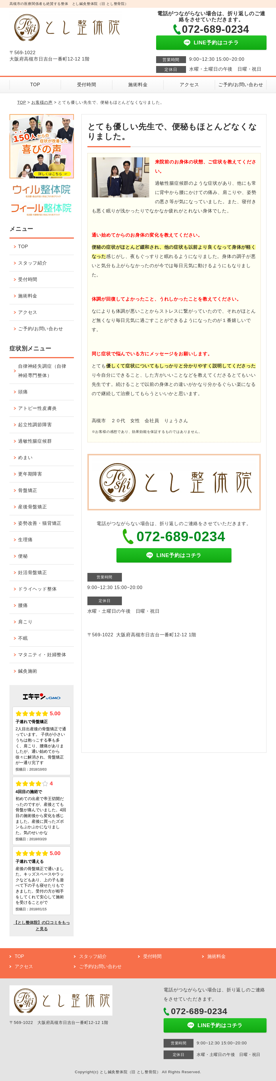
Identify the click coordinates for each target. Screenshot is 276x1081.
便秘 (23, 556)
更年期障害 (30, 473)
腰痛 (23, 605)
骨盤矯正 (27, 490)
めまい (25, 457)
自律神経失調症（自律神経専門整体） (42, 371)
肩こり (25, 621)
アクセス (189, 84)
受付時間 (86, 84)
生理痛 (25, 539)
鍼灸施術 (27, 671)
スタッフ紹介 (32, 263)
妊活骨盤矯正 (32, 572)
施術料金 (137, 84)
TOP (35, 84)
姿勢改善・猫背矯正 (40, 523)
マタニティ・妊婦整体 (42, 654)
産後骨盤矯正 (32, 506)
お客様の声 (42, 102)
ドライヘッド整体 (37, 588)
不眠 (23, 638)
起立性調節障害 (35, 424)
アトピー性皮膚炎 (37, 408)
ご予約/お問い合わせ (240, 84)
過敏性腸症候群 (35, 441)
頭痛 (23, 391)
